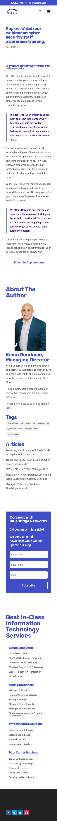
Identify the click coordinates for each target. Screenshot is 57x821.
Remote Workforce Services (23, 695)
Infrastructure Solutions (21, 730)
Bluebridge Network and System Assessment (25, 714)
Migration (36, 672)
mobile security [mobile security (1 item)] (13, 434)
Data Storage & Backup (21, 763)
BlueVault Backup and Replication (26, 658)
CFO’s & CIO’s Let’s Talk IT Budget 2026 (27, 469)
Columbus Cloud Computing (23, 663)
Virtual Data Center (18, 653)
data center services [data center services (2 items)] (41, 423)
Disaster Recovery (18, 672)
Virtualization (15, 676)
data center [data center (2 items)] (25, 423)
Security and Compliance (21, 777)
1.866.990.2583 (20, 3)
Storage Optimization (19, 735)
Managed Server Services (22, 709)
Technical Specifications (21, 759)
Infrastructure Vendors (20, 744)
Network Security (18, 739)
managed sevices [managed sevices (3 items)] (31, 429)
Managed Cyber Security (21, 704)
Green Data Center (18, 773)
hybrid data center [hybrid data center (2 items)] (14, 429)
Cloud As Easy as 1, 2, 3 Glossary (26, 667)
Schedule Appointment (28, 262)
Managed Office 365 (19, 690)
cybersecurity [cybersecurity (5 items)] (12, 423)
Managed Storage (18, 699)
